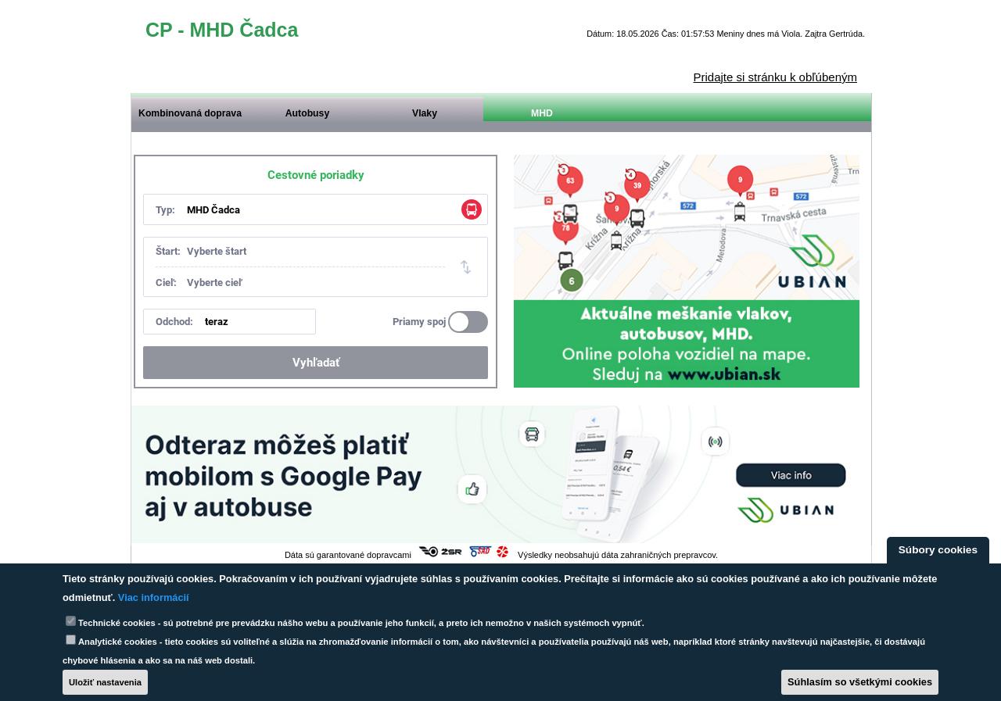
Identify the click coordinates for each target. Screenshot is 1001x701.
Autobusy (307, 113)
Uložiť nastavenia (105, 682)
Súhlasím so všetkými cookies (860, 682)
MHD (542, 113)
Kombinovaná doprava (190, 113)
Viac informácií (153, 597)
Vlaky (424, 113)
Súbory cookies (938, 550)
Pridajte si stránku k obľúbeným (775, 77)
